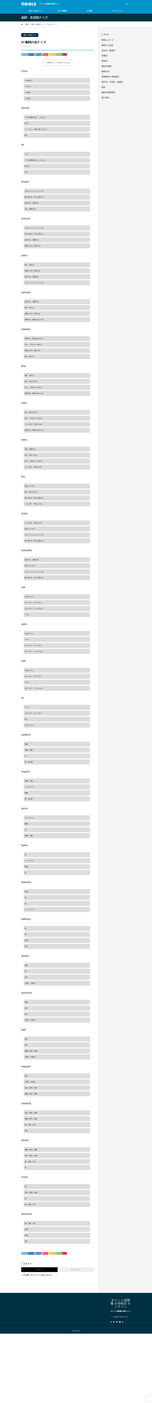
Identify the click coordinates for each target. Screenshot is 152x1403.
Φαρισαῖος (26, 929)
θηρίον (24, 890)
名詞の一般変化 (108, 50)
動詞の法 (105, 71)
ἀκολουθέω (26, 578)
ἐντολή (24, 1242)
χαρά (23, 1086)
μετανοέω (25, 227)
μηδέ (23, 695)
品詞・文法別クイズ (35, 11)
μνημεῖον (25, 812)
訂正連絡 (89, 11)
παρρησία (26, 1125)
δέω (23, 500)
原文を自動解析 (62, 11)
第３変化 (105, 98)
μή (22, 734)
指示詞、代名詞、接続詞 (112, 82)
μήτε (23, 617)
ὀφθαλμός (26, 968)
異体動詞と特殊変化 (110, 77)
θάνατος (25, 1008)
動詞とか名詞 (107, 45)
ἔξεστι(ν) (25, 110)
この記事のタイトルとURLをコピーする (57, 62)
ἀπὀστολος (26, 1047)
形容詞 (105, 61)
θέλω (23, 383)
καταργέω (26, 344)
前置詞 (105, 56)
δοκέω (24, 461)
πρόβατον (26, 773)
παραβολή (26, 1164)
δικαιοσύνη (26, 1281)
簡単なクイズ (107, 40)
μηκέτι (24, 656)
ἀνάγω (24, 539)
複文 (104, 87)
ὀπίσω (24, 71)
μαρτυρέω (26, 305)
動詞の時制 (106, 66)
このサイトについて (117, 11)
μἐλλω (24, 266)
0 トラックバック (75, 1339)
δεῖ (22, 149)
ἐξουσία (25, 1203)
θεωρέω (25, 188)
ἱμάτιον (24, 851)
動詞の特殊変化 (108, 92)
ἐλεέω (24, 422)
